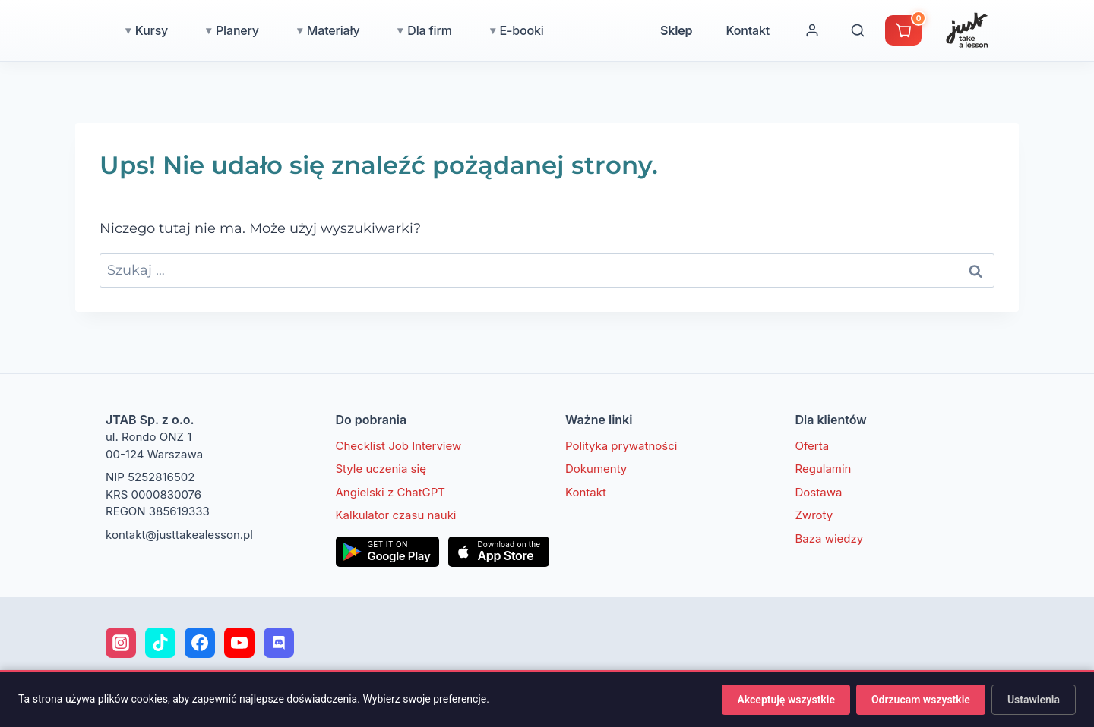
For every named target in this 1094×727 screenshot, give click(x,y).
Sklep (743, 30)
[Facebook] (200, 643)
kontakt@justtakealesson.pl (179, 534)
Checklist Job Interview (399, 446)
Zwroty (814, 515)
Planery (304, 30)
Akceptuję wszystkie (785, 700)
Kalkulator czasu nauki (396, 515)
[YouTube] (239, 643)
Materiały (400, 30)
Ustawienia (1033, 700)
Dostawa (819, 492)
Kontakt (814, 30)
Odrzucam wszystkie (920, 700)
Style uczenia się (381, 468)
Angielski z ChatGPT (391, 492)
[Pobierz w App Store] (498, 552)
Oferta (812, 446)
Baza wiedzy (829, 538)
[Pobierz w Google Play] (388, 552)
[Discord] (279, 643)
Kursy (218, 30)
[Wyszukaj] (924, 30)
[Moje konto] (879, 30)
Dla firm (496, 30)
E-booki (589, 30)
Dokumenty (596, 468)
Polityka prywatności (621, 446)
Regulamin (823, 468)
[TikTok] (160, 643)
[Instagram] (121, 643)
